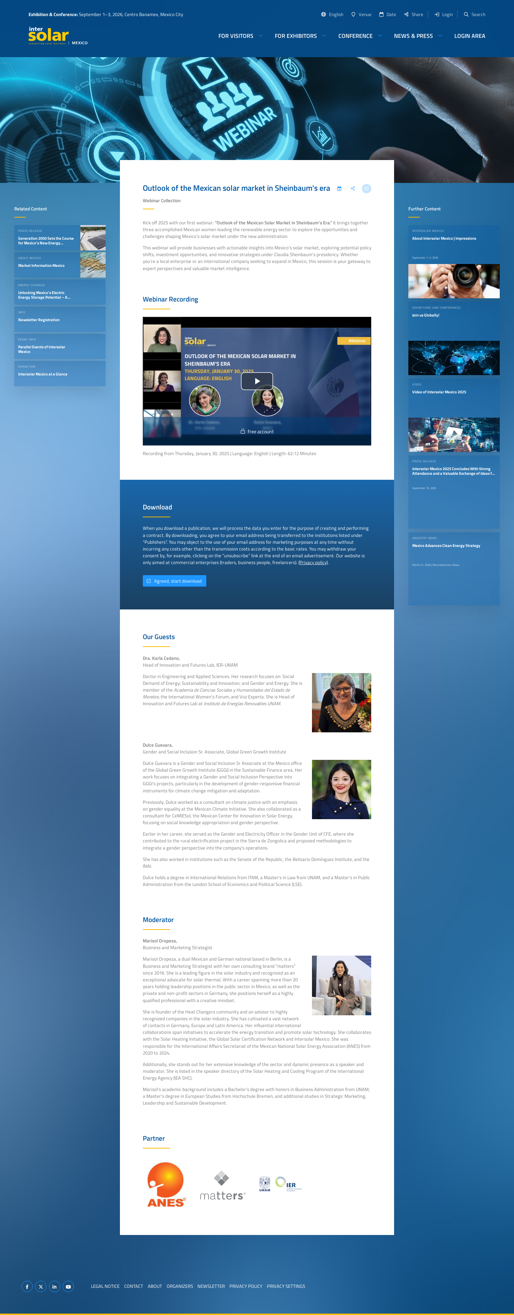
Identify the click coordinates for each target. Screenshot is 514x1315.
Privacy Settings (286, 1286)
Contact (133, 1286)
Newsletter (211, 1286)
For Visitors (235, 35)
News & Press (413, 35)
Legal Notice (105, 1286)
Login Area (469, 35)
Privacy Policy (246, 1286)
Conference (355, 35)
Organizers (180, 1286)
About (155, 1286)
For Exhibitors (296, 35)
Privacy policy (313, 562)
